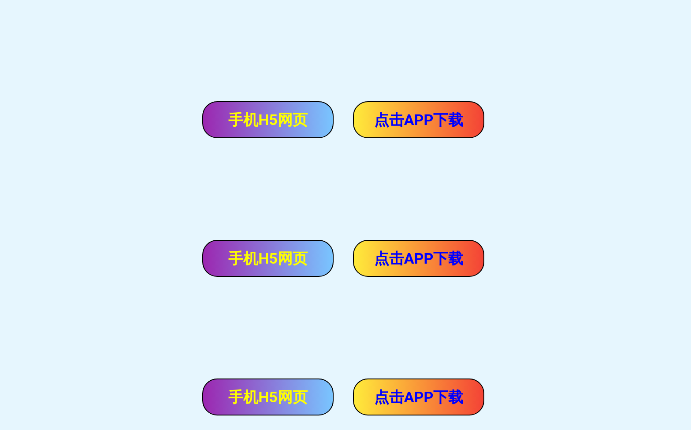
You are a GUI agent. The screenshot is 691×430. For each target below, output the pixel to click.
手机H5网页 (268, 120)
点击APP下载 (419, 120)
